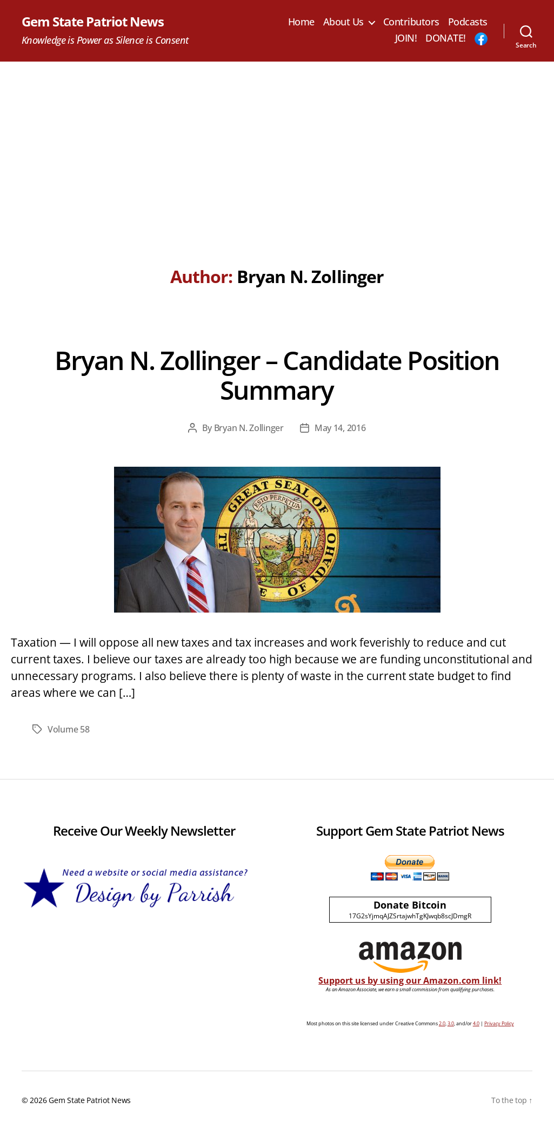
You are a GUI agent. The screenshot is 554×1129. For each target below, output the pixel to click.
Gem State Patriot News (93, 21)
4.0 (476, 1023)
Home (301, 22)
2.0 (442, 1023)
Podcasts (468, 22)
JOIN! (406, 38)
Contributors (411, 22)
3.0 (451, 1023)
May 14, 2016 (340, 428)
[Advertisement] (277, 142)
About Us (343, 22)
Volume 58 (69, 729)
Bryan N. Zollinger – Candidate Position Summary (277, 374)
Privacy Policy (499, 1023)
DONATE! (445, 38)
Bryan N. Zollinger (249, 428)
